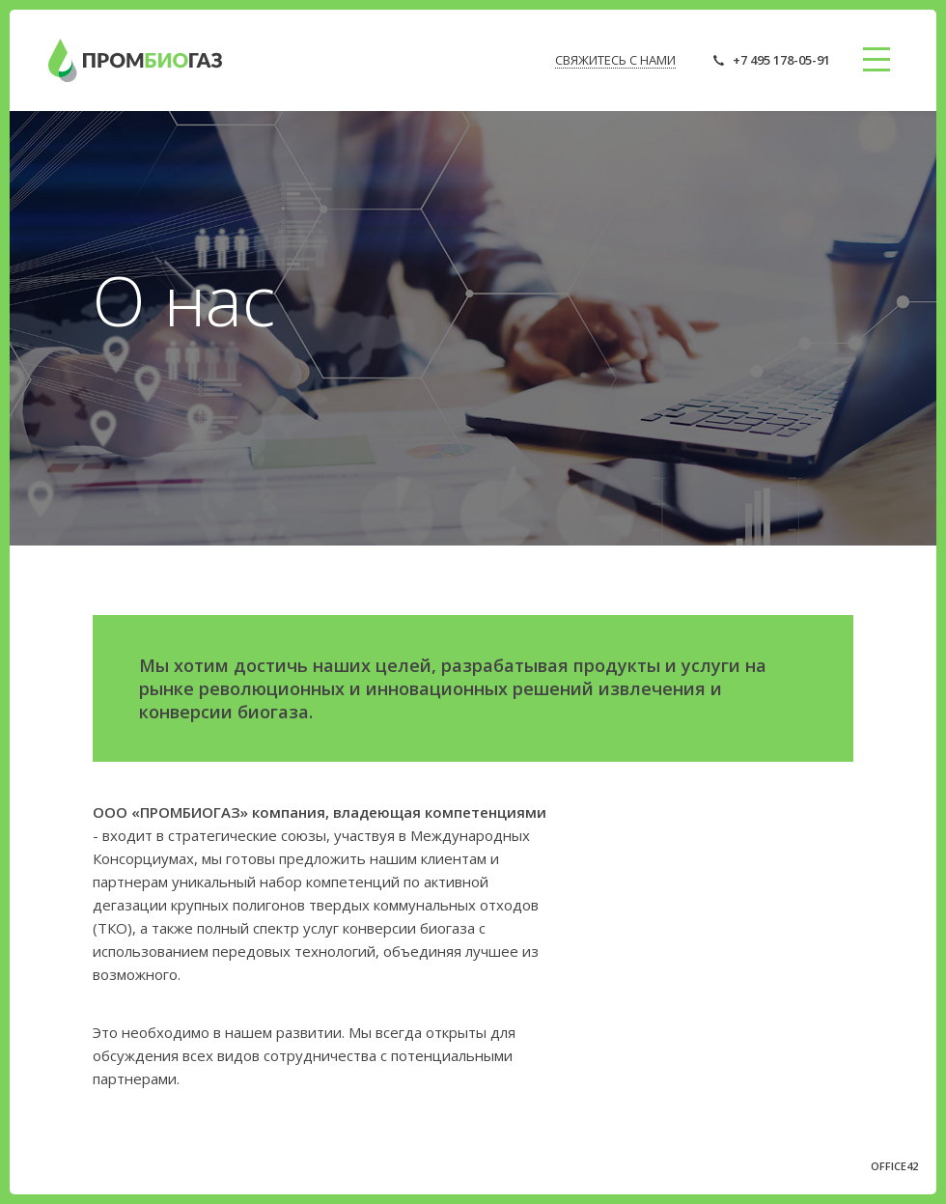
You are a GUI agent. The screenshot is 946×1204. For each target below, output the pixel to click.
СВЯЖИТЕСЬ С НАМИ (615, 60)
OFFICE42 (894, 1166)
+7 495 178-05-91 (781, 60)
